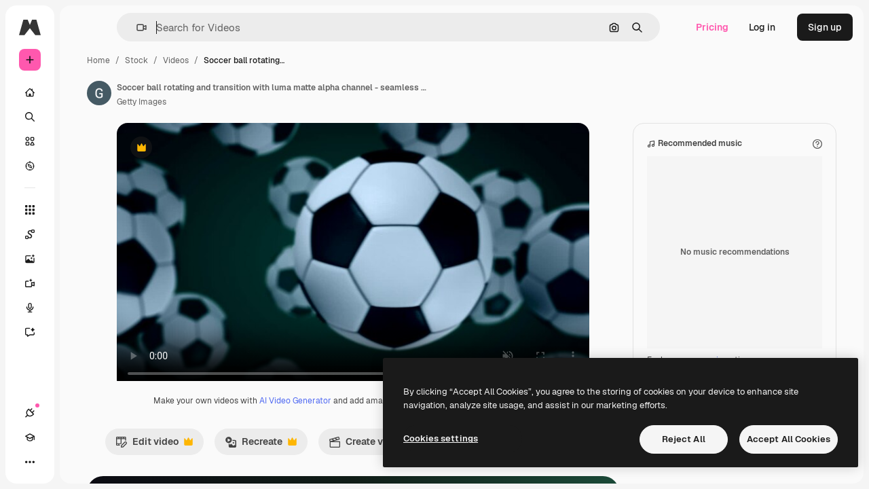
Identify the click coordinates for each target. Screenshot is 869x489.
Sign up (825, 27)
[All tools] (81, 210)
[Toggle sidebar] (133, 27)
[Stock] (81, 141)
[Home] (81, 92)
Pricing (712, 27)
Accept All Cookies (788, 439)
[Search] (81, 117)
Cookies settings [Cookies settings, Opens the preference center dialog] (440, 438)
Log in (762, 27)
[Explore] (81, 166)
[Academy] (54, 462)
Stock (239, 60)
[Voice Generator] (81, 308)
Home (201, 60)
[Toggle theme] (79, 462)
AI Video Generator (371, 414)
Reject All (683, 439)
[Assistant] (81, 332)
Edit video (241, 458)
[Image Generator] (81, 259)
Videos (279, 60)
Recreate (348, 458)
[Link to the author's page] (202, 93)
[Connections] (30, 462)
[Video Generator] (81, 283)
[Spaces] (81, 234)
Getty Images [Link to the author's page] (245, 101)
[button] (209, 27)
